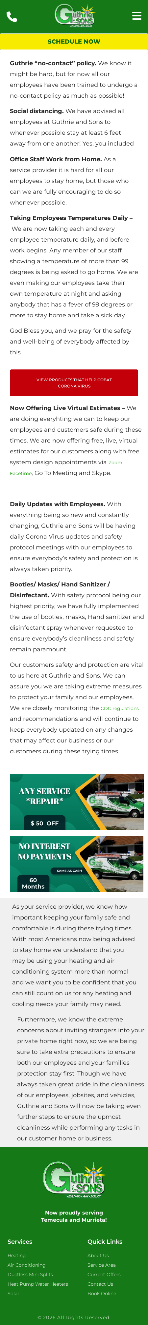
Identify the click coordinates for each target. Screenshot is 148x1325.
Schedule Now (74, 41)
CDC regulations (120, 708)
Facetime (21, 473)
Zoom (115, 462)
